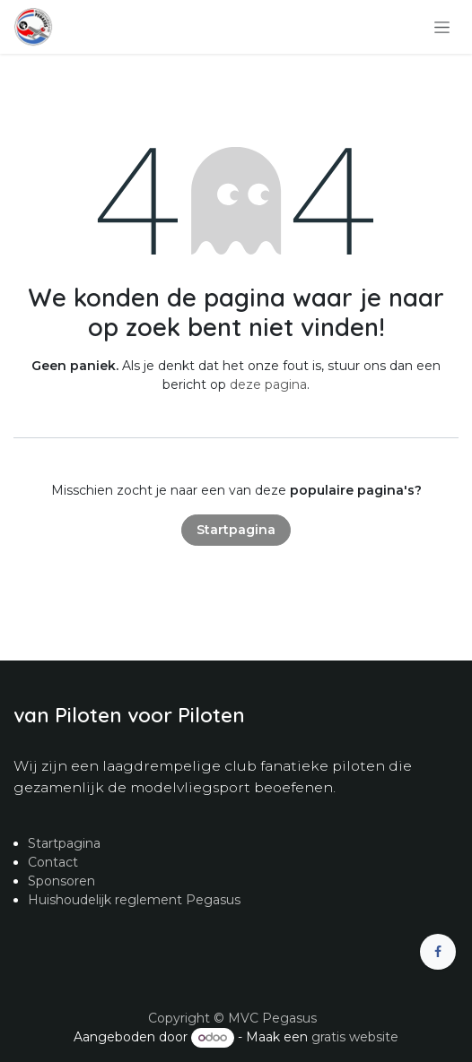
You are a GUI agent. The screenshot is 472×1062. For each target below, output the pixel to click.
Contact (53, 862)
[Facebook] (438, 952)
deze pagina (268, 384)
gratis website (354, 1037)
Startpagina (236, 530)
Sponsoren (61, 881)
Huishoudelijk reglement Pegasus (134, 900)
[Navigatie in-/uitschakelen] (442, 27)
